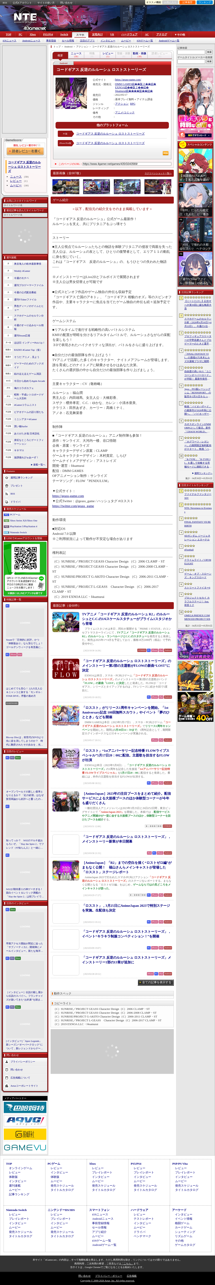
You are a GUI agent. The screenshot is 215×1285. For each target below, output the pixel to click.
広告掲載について (20, 1077)
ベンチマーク (142, 1236)
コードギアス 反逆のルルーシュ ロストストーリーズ (110, 133)
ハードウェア (129, 34)
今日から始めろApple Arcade (29, 381)
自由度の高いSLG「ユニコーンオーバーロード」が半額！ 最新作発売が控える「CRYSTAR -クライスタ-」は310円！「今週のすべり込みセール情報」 (198, 375)
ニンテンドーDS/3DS (61, 1210)
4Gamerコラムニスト (25, 405)
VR (112, 34)
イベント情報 (183, 1218)
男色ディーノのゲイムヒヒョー (29, 308)
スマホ (80, 34)
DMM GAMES (123, 84)
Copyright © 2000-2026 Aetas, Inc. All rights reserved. (107, 1280)
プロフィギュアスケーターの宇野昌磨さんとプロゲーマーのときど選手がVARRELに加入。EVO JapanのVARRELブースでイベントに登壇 (197, 340)
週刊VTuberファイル (25, 299)
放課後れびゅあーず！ (26, 457)
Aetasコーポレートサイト (24, 1085)
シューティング (185, 1232)
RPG (132, 103)
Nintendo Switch (18, 532)
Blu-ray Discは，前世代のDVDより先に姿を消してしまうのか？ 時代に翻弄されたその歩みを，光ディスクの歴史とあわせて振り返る (25, 741)
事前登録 (51, 40)
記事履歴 (187, 2)
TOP (8, 34)
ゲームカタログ (185, 1245)
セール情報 (68, 40)
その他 (179, 1240)
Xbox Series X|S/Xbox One (23, 520)
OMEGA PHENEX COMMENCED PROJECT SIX (197, 617)
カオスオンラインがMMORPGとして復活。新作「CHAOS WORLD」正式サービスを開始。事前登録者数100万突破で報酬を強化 (197, 428)
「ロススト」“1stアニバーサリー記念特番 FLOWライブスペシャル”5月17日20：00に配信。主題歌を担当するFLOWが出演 (126, 755)
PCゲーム (15, 514)
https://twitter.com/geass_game (73, 506)
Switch (64, 34)
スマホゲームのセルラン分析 (29, 317)
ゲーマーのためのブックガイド (29, 365)
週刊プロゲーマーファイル (29, 285)
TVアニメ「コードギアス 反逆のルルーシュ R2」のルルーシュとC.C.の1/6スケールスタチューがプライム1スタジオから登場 (127, 618)
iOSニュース (9, 40)
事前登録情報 (101, 1223)
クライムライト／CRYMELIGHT (197, 562)
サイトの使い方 (46, 2)
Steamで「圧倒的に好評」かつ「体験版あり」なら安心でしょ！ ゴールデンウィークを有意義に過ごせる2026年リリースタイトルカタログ (25, 643)
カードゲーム (183, 1227)
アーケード (179, 1210)
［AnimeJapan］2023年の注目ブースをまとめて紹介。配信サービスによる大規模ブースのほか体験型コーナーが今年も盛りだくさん (126, 798)
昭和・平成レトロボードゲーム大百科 (29, 396)
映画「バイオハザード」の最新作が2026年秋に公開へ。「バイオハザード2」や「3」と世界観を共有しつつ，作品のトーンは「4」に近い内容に (197, 410)
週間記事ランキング (22, 477)
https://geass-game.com (68, 496)
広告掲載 (132, 1275)
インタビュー (108, 40)
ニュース (16, 176)
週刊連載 (15, 1185)
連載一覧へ (39, 464)
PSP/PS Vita (179, 1163)
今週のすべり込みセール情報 (29, 327)
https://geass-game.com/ (128, 79)
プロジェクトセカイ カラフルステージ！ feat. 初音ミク (197, 601)
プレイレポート (102, 1172)
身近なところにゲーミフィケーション (29, 442)
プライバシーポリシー (23, 1061)
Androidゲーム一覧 (169, 40)
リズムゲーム (183, 1236)
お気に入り (170, 2)
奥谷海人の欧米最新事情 (27, 263)
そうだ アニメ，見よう (26, 357)
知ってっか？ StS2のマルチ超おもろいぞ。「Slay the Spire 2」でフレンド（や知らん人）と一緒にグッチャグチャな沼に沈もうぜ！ (25, 844)
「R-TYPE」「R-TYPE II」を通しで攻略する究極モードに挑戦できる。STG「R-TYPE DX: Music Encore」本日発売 (198, 463)
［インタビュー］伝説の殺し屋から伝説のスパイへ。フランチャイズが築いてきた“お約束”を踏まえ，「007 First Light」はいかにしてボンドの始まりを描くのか (24, 996)
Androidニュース (31, 40)
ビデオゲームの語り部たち (29, 412)
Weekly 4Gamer (22, 271)
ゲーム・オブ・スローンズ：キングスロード (197, 575)
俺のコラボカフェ (24, 388)
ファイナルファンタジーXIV (197, 496)
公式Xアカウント (22, 2)
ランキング (205, 2)
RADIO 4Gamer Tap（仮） (28, 349)
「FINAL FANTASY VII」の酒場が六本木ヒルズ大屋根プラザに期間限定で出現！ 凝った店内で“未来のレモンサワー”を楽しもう (197, 358)
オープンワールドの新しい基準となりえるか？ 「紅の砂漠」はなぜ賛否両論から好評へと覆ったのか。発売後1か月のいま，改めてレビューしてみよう (25, 795)
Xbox (33, 34)
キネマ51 (19, 450)
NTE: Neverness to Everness (198, 510)
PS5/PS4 (48, 34)
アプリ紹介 (99, 1232)
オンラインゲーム (20, 1168)
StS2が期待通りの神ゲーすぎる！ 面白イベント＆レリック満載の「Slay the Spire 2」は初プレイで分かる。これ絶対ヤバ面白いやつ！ (25, 893)
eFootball (189, 549)
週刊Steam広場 (22, 335)
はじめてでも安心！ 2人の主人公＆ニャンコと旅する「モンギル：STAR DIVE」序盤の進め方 (24, 692)
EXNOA (120, 87)
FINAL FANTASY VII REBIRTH (197, 523)
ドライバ (15, 501)
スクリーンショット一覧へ (158, 173)
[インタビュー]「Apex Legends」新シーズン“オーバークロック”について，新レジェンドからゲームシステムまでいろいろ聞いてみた (24, 1045)
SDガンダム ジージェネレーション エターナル (197, 537)
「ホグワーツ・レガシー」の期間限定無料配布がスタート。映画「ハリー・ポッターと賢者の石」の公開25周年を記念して (197, 445)
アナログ (161, 34)
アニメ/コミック (125, 112)
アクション (122, 103)
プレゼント (17, 485)
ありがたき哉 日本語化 (26, 433)
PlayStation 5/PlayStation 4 (23, 526)
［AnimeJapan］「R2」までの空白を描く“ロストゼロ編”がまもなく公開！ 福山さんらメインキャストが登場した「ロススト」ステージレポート (127, 867)
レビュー (16, 181)
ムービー (126, 40)
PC (20, 34)
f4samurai (120, 91)
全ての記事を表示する (156, 982)
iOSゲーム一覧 (145, 40)
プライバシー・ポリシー (108, 1275)
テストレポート (144, 1218)
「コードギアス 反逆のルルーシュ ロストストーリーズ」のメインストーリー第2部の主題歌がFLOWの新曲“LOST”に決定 (126, 665)
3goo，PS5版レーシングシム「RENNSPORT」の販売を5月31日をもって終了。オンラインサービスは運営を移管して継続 (197, 393)
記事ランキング (19, 1194)
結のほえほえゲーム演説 (27, 373)
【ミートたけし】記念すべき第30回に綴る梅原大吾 (197, 305)
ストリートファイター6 (197, 587)
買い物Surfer (21, 426)
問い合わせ (66, 2)
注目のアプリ (87, 40)
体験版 (13, 1177)
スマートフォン (99, 1210)
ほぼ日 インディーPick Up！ (29, 342)
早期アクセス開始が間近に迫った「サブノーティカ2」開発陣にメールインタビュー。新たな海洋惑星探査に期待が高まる (24, 947)
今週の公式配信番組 (25, 292)
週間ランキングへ (203, 473)
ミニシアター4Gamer (25, 419)
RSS (5, 2)
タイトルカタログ (62, 1190)
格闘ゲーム (182, 1223)
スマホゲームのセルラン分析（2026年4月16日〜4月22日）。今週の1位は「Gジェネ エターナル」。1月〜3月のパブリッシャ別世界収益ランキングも (197, 322)
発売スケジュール (62, 1185)
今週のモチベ (21, 278)
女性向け (97, 34)
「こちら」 (127, 1263)
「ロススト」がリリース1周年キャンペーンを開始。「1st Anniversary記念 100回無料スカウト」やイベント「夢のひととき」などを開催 (126, 712)
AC (147, 34)
